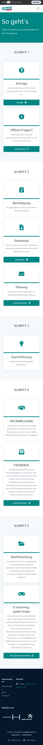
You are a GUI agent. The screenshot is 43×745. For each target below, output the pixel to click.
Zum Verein (11, 2)
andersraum (14, 740)
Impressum (15, 735)
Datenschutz (27, 735)
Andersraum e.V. (30, 732)
